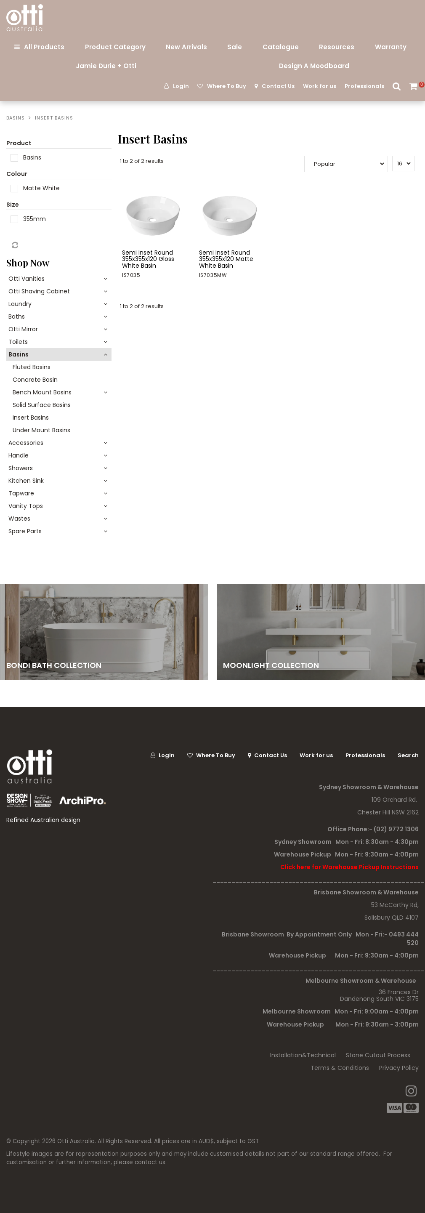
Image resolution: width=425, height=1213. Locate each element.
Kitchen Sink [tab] (26, 480)
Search (396, 86)
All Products (44, 47)
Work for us (319, 86)
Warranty (390, 47)
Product (19, 143)
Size (12, 204)
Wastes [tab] (19, 518)
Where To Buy (226, 86)
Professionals (364, 86)
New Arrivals (186, 47)
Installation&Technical (303, 1055)
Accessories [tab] (25, 443)
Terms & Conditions (340, 1068)
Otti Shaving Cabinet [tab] (39, 291)
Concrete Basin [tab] (35, 379)
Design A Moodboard (314, 65)
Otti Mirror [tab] (23, 329)
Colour (16, 174)
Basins (15, 117)
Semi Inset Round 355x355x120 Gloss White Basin (148, 259)
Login (181, 86)
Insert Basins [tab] (31, 417)
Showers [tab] (20, 468)
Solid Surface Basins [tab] (42, 405)
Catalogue (281, 47)
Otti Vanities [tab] (26, 278)
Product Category (115, 47)
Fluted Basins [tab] (31, 367)
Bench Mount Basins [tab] (42, 392)
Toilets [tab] (18, 342)
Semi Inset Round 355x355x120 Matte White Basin (226, 259)
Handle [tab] (18, 455)
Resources (336, 47)
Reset (14, 245)
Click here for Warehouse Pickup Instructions (349, 867)
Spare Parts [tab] (25, 531)
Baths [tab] (16, 316)
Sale (234, 47)
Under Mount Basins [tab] (41, 430)
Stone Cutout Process (378, 1055)
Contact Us (278, 86)
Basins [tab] (18, 354)
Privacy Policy (399, 1068)
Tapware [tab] (21, 493)
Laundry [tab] (20, 304)
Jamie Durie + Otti (106, 65)
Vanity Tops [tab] (25, 506)
